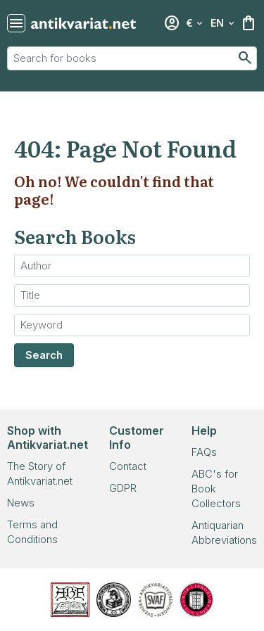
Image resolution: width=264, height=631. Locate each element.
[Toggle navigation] (16, 23)
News (20, 502)
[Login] (171, 23)
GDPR (123, 488)
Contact (127, 466)
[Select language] (222, 23)
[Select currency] (194, 23)
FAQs (204, 452)
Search (44, 355)
